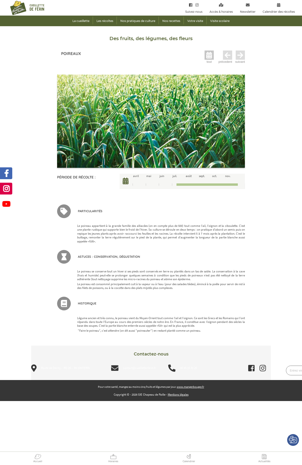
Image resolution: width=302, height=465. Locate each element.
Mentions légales (178, 395)
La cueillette (80, 21)
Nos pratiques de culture (137, 21)
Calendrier (189, 461)
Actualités (264, 461)
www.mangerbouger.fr (190, 387)
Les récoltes (104, 21)
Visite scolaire (220, 21)
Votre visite (195, 21)
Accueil (37, 461)
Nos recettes (171, 21)
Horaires (113, 461)
